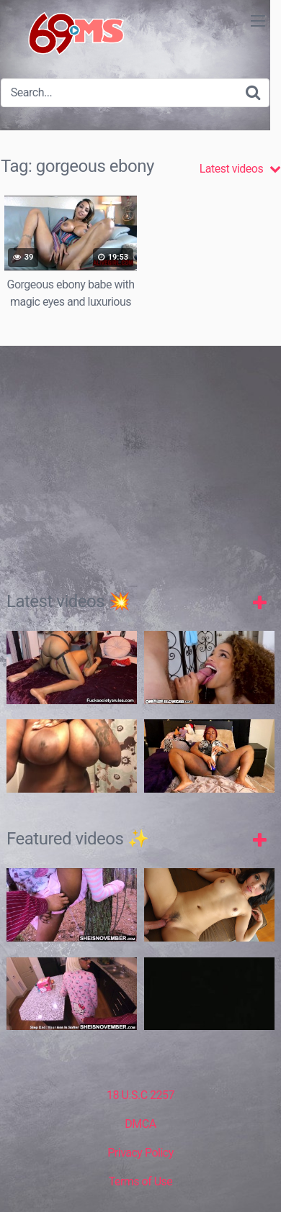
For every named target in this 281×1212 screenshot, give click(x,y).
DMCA (140, 1124)
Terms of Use (141, 1181)
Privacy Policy (140, 1152)
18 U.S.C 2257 (140, 1095)
